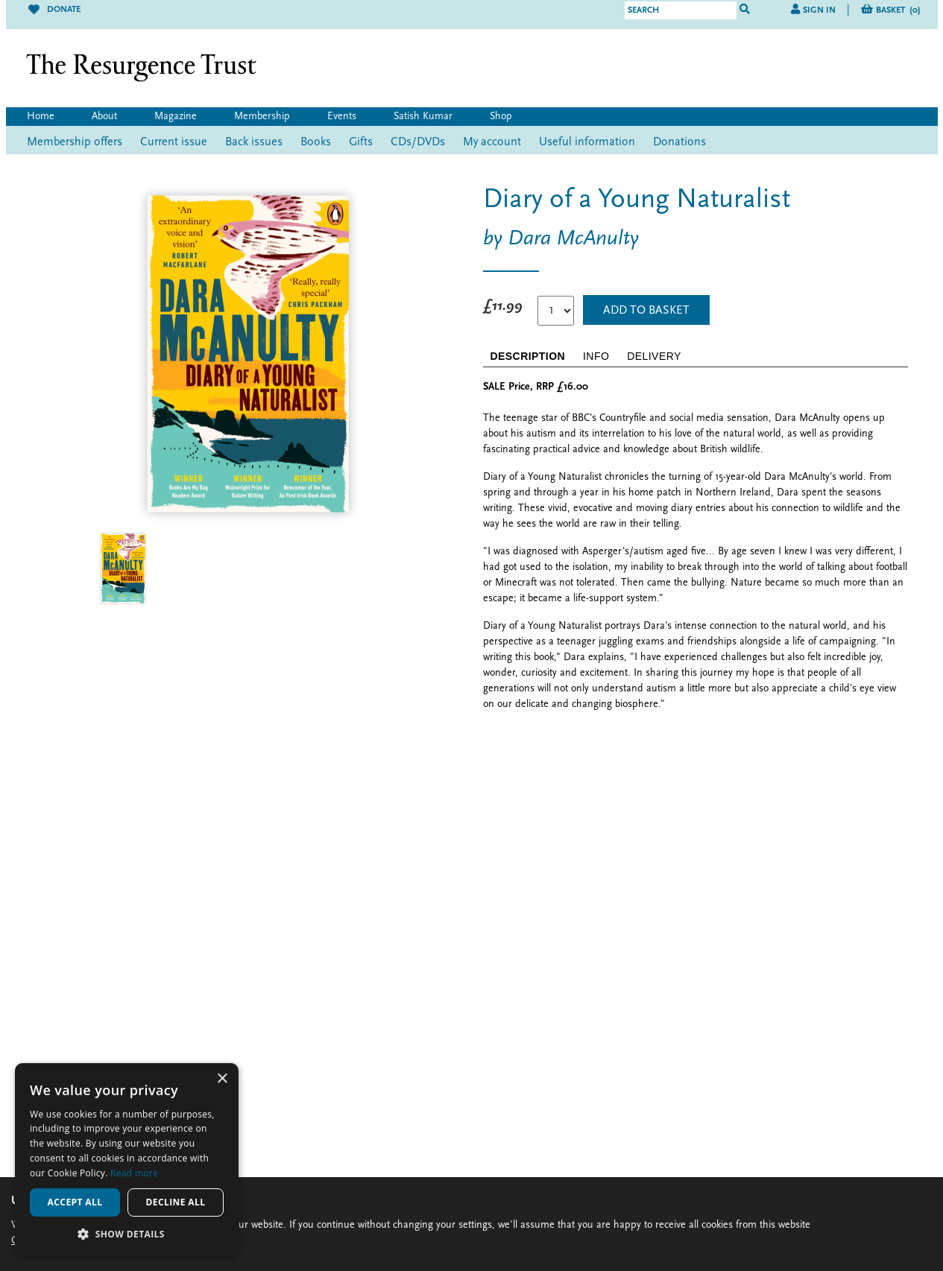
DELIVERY (654, 356)
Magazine (175, 116)
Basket (898, 10)
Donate (54, 9)
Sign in (819, 10)
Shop (501, 116)
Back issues (254, 142)
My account (492, 142)
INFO (596, 356)
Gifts (361, 142)
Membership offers (74, 142)
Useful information (587, 142)
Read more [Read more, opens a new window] (134, 1173)
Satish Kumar (423, 116)
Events (341, 116)
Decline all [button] (176, 1202)
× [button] (221, 1079)
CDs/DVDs (418, 142)
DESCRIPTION (528, 356)
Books (315, 142)
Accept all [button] (75, 1202)
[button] (127, 1233)
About (104, 116)
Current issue (173, 142)
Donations (679, 142)
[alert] (127, 1159)
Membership (262, 116)
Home (40, 116)
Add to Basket (646, 311)
